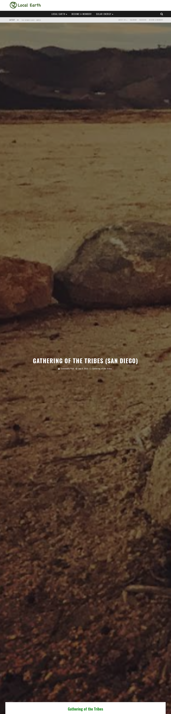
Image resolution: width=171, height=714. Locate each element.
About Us (122, 20)
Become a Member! (82, 14)
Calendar (133, 20)
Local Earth (58, 14)
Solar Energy (103, 14)
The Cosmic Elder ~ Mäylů (31, 20)
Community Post (67, 368)
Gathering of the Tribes (102, 368)
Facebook (142, 20)
